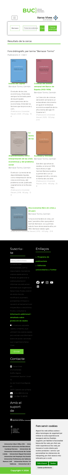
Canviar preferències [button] (48, 467)
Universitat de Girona (28, 449)
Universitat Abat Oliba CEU (14, 444)
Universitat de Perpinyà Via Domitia (18, 456)
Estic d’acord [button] (45, 463)
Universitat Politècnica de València (17, 459)
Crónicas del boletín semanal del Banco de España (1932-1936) (44, 87)
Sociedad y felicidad (43, 156)
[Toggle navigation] (15, 19)
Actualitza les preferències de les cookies (19, 1)
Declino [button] (56, 463)
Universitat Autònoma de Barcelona (16, 446)
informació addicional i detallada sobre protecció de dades (20, 317)
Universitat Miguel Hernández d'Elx (23, 454)
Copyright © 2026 (20, 470)
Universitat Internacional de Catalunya (19, 451)
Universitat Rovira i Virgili (23, 461)
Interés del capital (17, 84)
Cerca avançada (53, 29)
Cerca (42, 29)
